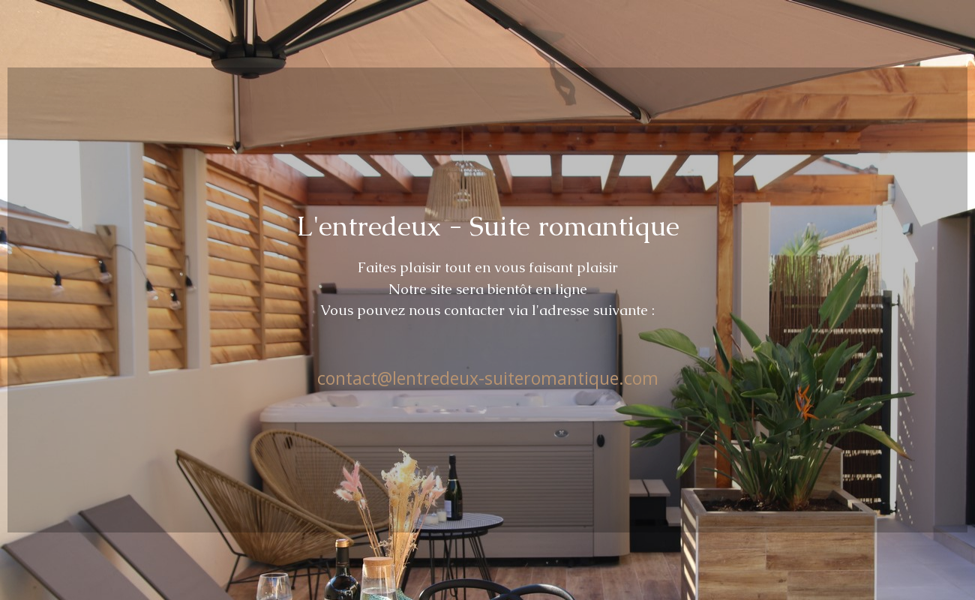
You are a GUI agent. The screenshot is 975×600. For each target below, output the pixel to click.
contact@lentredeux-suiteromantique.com (487, 378)
